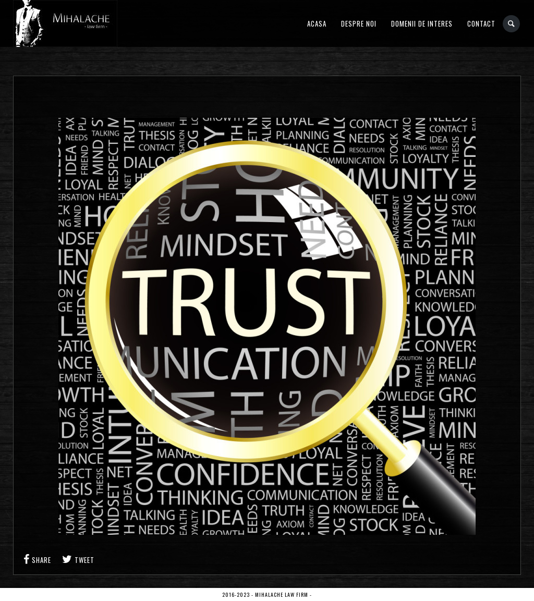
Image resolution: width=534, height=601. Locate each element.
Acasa (316, 23)
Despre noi (359, 23)
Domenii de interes (422, 23)
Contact (481, 23)
